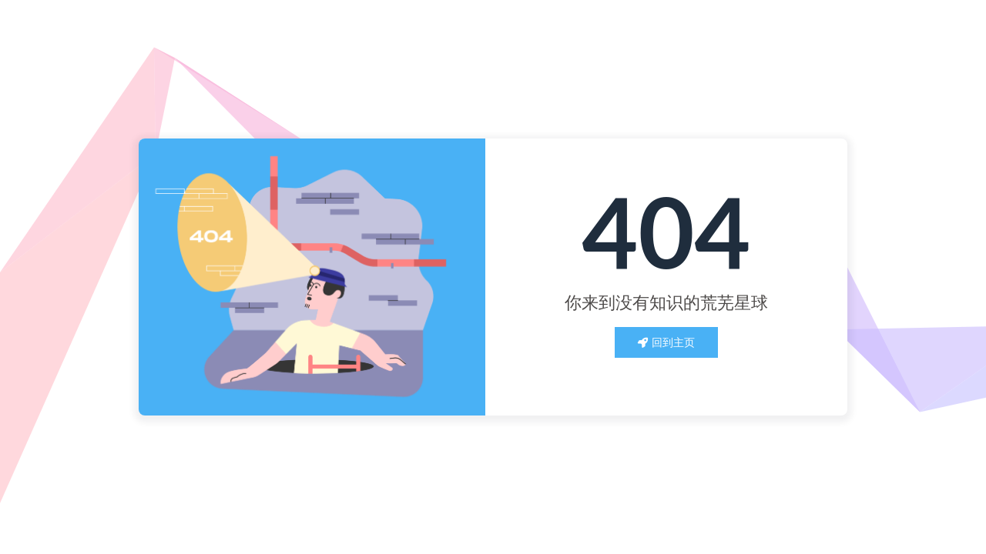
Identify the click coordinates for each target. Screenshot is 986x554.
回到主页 (666, 342)
